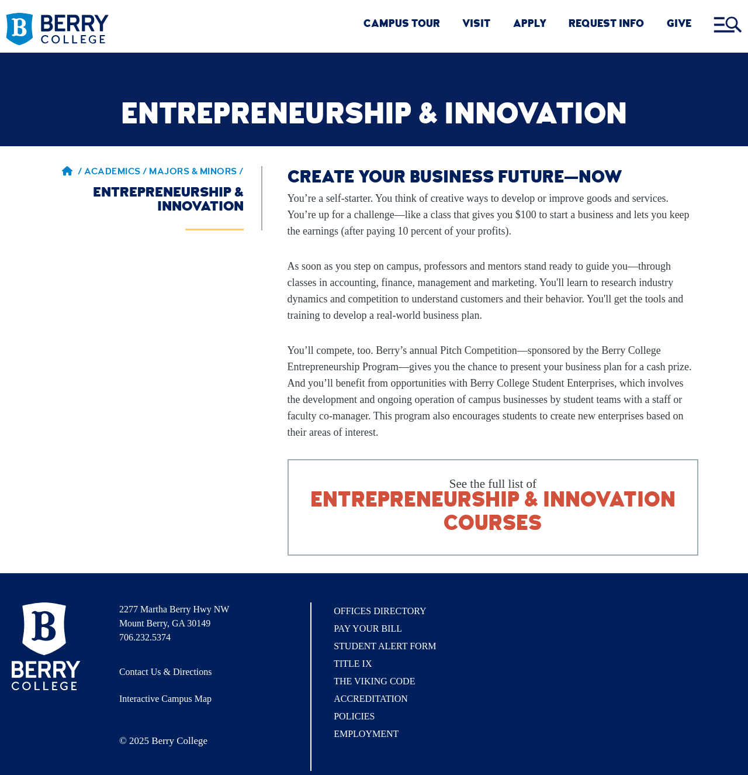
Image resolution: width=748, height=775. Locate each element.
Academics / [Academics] (116, 172)
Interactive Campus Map (165, 699)
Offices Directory (380, 611)
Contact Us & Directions (165, 672)
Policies (354, 716)
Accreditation (371, 699)
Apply (529, 25)
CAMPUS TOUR (401, 25)
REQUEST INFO (606, 25)
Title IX (353, 664)
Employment (366, 734)
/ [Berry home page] (72, 172)
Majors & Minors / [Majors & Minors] (196, 172)
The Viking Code (374, 681)
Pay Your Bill (368, 628)
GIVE (679, 25)
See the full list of (493, 507)
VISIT (476, 25)
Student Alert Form (385, 646)
